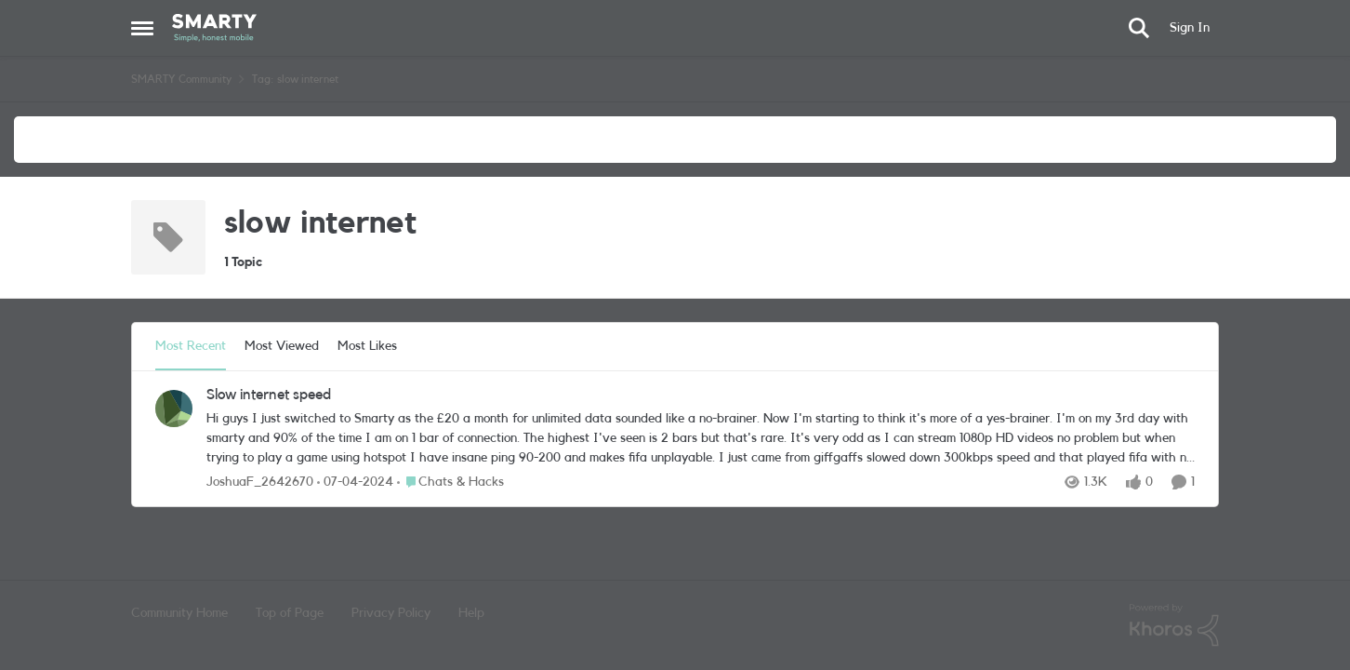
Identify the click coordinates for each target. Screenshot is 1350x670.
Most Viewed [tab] (282, 346)
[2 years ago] (355, 482)
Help (471, 613)
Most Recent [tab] (190, 346)
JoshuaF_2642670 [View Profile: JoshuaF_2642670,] (259, 482)
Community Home (179, 613)
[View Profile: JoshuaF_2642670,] (173, 408)
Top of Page (290, 613)
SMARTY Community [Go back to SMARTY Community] (181, 79)
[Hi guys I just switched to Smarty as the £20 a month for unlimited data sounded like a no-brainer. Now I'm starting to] (700, 438)
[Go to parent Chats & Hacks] (450, 482)
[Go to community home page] (214, 28)
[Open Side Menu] (142, 28)
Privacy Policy (390, 613)
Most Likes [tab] (367, 346)
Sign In (1190, 27)
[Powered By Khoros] (1174, 625)
